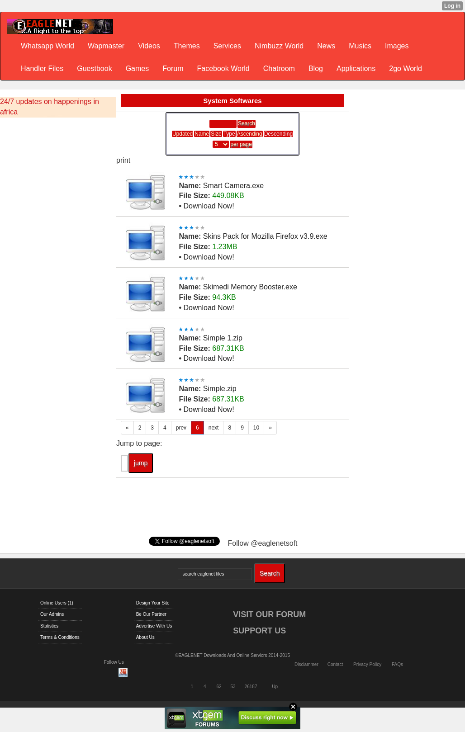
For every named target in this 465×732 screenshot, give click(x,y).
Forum (172, 68)
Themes (187, 46)
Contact (335, 664)
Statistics (49, 625)
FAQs (397, 664)
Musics (360, 46)
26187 (251, 686)
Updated (182, 134)
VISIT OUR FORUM (269, 614)
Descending (278, 134)
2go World (405, 68)
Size (216, 134)
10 (256, 428)
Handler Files (42, 68)
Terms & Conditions (60, 637)
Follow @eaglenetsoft (262, 543)
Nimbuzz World (279, 46)
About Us (145, 637)
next (214, 428)
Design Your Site (153, 602)
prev (181, 428)
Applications (356, 68)
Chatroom (279, 68)
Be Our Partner (151, 614)
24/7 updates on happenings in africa (49, 107)
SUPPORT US (259, 630)
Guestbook (94, 68)
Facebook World (223, 68)
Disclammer (306, 664)
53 (233, 686)
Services (227, 46)
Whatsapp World (47, 46)
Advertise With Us (154, 625)
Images (396, 46)
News (326, 46)
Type (229, 134)
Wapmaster (106, 46)
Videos (149, 46)
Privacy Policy (367, 664)
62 (218, 686)
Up (275, 686)
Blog (315, 68)
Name (202, 134)
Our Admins (52, 614)
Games (137, 68)
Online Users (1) (56, 602)
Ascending (249, 134)
